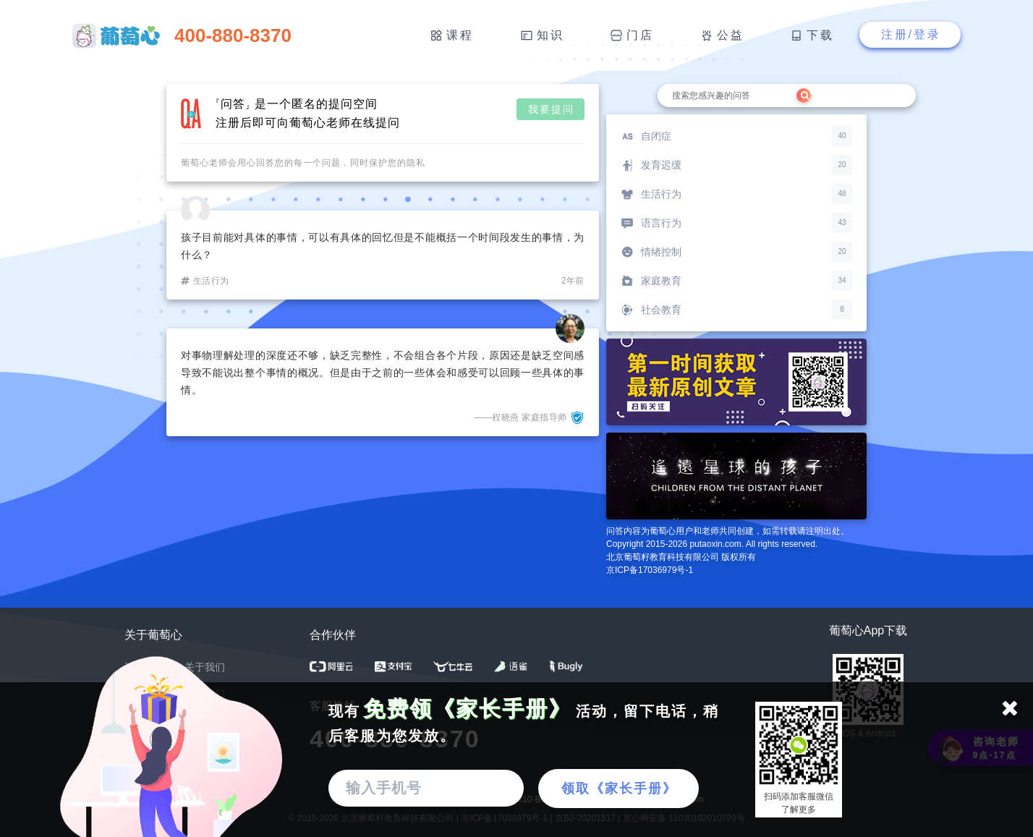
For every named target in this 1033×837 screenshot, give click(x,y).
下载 (820, 35)
